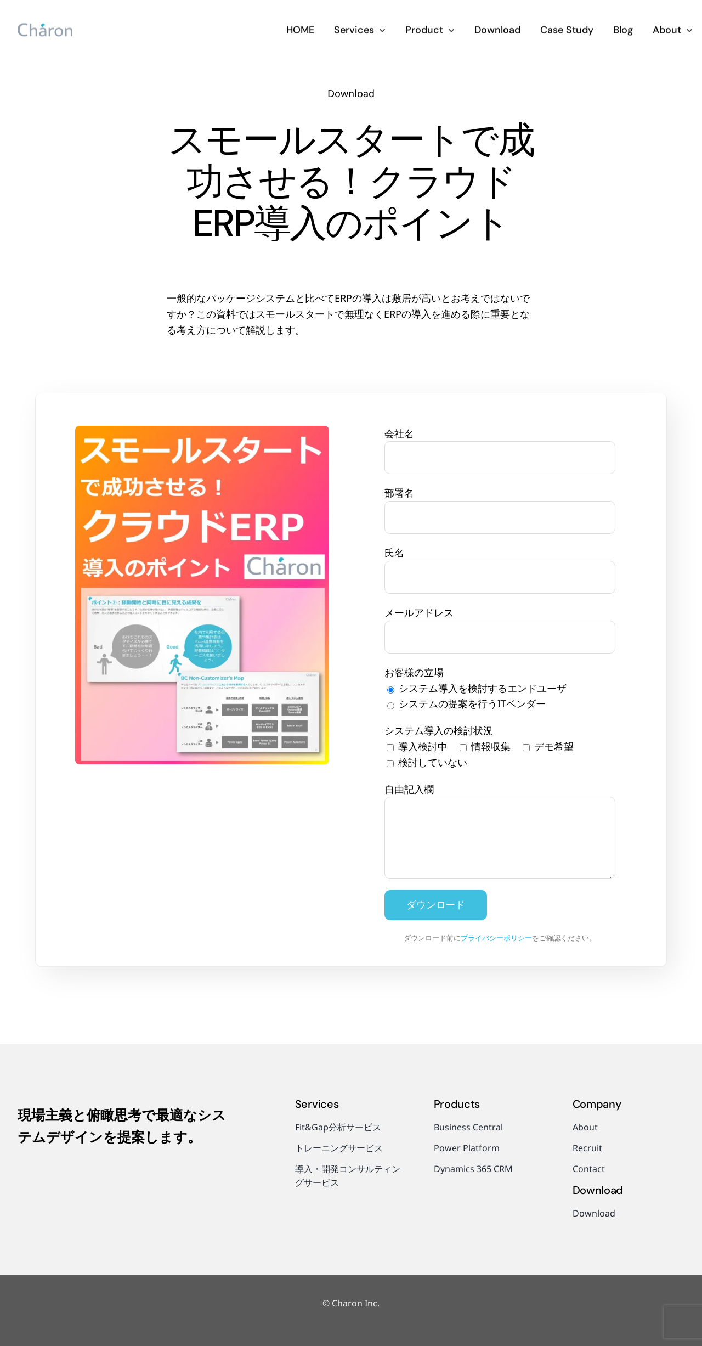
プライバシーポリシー (496, 938)
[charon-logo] (45, 26)
